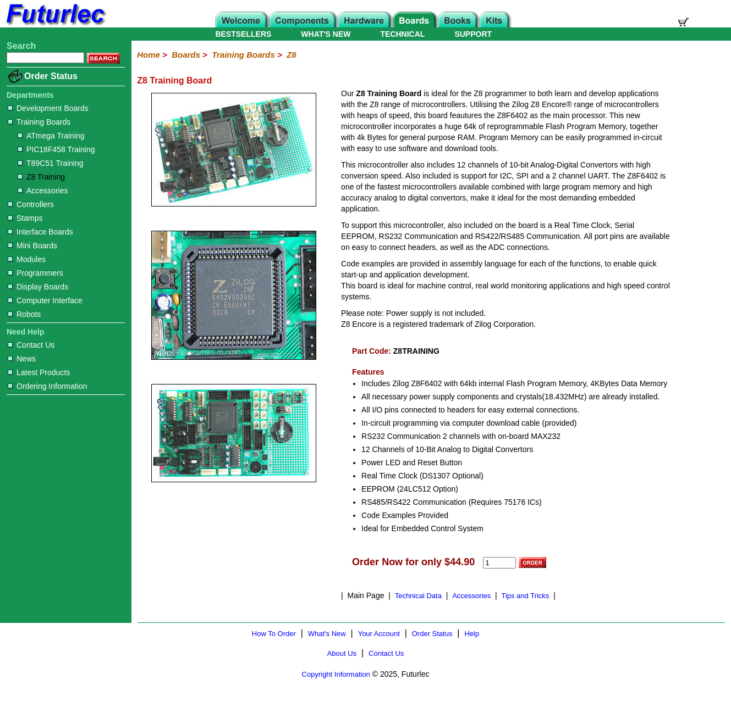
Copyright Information (336, 674)
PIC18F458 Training (56, 149)
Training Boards (39, 122)
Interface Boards (40, 231)
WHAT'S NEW (325, 34)
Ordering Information (47, 386)
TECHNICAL (403, 34)
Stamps (25, 218)
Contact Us (31, 345)
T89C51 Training (51, 163)
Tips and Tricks (525, 596)
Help (471, 633)
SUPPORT (473, 34)
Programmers (35, 273)
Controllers (31, 204)
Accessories (43, 190)
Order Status (51, 76)
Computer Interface (45, 300)
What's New (327, 633)
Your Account (379, 633)
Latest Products (39, 372)
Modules (27, 259)
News (22, 358)
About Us (341, 653)
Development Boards (48, 108)
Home (148, 54)
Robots (24, 314)
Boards (186, 54)
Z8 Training (41, 176)
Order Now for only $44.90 (413, 561)
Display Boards (38, 286)
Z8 (291, 54)
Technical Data (418, 596)
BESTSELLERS (243, 34)
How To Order (274, 633)
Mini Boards (32, 245)
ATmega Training (51, 135)
